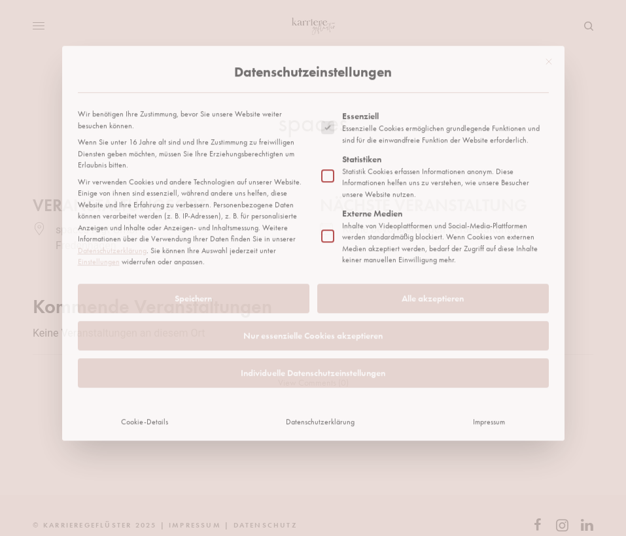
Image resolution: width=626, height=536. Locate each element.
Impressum (489, 327)
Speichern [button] (193, 203)
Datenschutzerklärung (112, 155)
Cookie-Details (144, 327)
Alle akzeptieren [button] (433, 203)
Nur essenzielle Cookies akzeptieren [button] (313, 240)
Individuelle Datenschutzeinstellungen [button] (313, 278)
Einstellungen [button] (99, 166)
